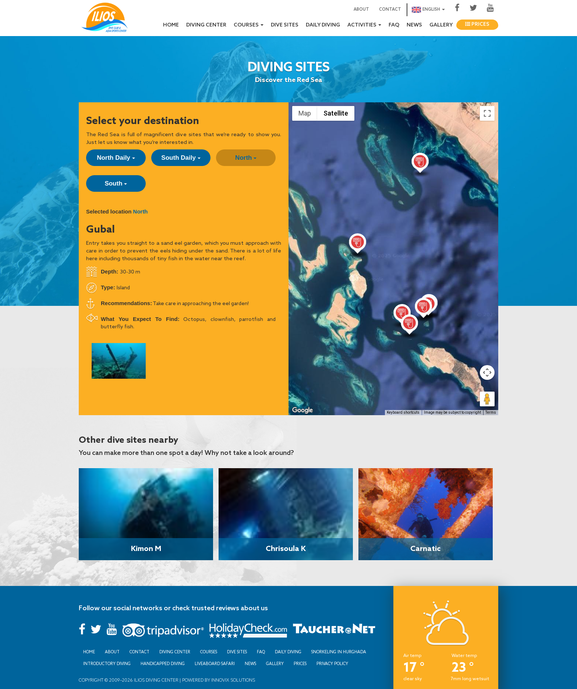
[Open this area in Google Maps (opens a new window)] (302, 410)
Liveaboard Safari (215, 663)
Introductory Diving (107, 663)
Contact (390, 9)
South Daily (180, 157)
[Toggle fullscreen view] (487, 113)
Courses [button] (248, 25)
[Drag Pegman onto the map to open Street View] (487, 399)
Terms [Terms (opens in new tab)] (490, 412)
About (361, 9)
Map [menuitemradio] (304, 113)
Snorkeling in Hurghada (338, 651)
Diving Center (206, 25)
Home (171, 25)
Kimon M (146, 548)
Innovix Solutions (232, 680)
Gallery (441, 25)
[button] (423, 309)
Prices (477, 24)
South (116, 183)
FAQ (394, 25)
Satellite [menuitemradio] (335, 113)
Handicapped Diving (163, 663)
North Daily (116, 157)
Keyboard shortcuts (403, 412)
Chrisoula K (286, 548)
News (414, 25)
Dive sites (284, 25)
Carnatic (425, 548)
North (245, 157)
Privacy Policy (332, 663)
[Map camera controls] (487, 372)
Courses (208, 651)
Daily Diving (323, 25)
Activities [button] (364, 25)
